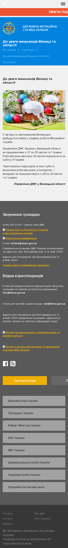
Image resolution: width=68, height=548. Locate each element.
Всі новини (9, 50)
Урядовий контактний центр (26, 487)
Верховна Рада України (23, 401)
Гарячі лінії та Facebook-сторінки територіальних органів (25, 231)
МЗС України (16, 438)
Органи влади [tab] (25, 381)
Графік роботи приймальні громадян (26, 265)
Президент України (20, 413)
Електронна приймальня (21, 238)
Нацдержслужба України (24, 475)
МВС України (16, 450)
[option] (27, 381)
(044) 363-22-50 (12, 224)
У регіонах (27, 50)
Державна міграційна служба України (40, 28)
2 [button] (38, 389)
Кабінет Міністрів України (24, 425)
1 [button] (33, 389)
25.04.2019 (9, 62)
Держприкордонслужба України (29, 462)
